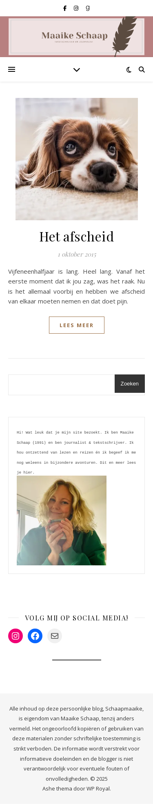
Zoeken (130, 384)
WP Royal (98, 790)
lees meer (77, 325)
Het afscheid (76, 236)
